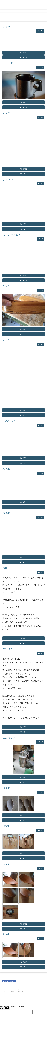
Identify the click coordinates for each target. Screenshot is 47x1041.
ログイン (4, 996)
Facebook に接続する (9, 981)
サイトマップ (23, 989)
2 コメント (23, 507)
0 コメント (23, 57)
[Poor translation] (7, 1008)
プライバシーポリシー (11, 989)
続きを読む (23, 53)
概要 (3, 989)
